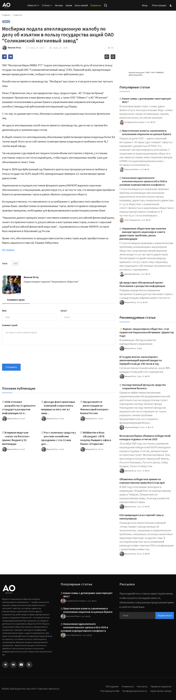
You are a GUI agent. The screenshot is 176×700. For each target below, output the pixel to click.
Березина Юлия (128, 169)
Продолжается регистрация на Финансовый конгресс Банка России (94, 407)
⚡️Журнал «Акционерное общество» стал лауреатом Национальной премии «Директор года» (146, 332)
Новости (18, 15)
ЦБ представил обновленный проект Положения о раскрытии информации (142, 284)
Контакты (141, 686)
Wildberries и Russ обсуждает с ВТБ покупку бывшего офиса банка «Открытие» (95, 438)
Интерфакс (8, 250)
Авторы (59, 5)
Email (64, 310)
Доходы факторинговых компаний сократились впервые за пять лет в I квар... (58, 407)
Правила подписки (160, 686)
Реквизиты (127, 686)
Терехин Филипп (129, 427)
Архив (69, 5)
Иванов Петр (31, 277)
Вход (144, 5)
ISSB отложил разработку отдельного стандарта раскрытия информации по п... (19, 407)
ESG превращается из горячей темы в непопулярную (141, 516)
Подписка (96, 5)
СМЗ (15, 263)
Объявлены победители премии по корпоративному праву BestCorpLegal (142, 481)
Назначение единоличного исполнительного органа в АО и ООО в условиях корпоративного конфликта (143, 181)
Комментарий (9, 325)
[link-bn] (146, 21)
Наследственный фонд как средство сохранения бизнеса (144, 386)
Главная (6, 15)
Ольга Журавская (129, 220)
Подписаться (165, 615)
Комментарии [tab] (16, 299)
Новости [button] (33, 5)
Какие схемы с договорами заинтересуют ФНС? (146, 100)
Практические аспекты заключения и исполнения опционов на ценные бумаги (146, 132)
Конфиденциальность (134, 690)
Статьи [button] (47, 5)
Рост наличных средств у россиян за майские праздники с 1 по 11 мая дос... (58, 438)
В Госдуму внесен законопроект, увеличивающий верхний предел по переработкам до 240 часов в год (140, 360)
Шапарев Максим (129, 274)
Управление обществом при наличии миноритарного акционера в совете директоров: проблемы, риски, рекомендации (142, 233)
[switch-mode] (171, 5)
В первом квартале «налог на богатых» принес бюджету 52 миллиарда (16, 438)
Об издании (111, 686)
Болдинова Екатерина (132, 122)
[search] (105, 5)
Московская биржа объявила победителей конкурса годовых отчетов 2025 (144, 437)
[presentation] (28, 354)
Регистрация (159, 5)
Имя (4, 310)
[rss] (29, 664)
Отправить (11, 367)
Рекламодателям (109, 690)
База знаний (81, 5)
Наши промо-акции (160, 690)
